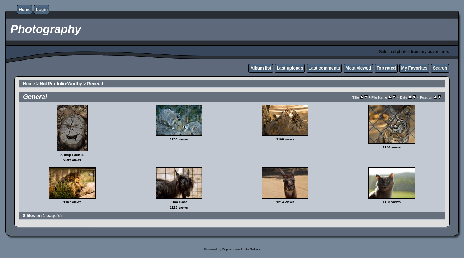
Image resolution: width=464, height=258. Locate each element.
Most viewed (358, 68)
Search (440, 68)
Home (24, 9)
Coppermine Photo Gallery (241, 249)
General (95, 83)
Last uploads (289, 68)
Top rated (386, 68)
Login (42, 9)
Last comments (324, 68)
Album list (260, 68)
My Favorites (414, 68)
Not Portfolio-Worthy (61, 83)
